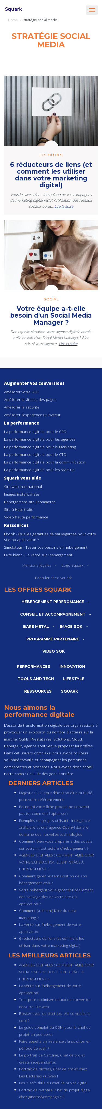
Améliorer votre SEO (21, 391)
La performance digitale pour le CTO (35, 454)
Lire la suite (63, 206)
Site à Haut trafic (18, 509)
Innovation (72, 666)
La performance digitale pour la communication (44, 462)
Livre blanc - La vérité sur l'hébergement (38, 554)
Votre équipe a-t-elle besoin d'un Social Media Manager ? (51, 315)
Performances (33, 666)
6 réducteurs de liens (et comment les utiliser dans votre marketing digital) (51, 175)
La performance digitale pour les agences (39, 439)
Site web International (23, 486)
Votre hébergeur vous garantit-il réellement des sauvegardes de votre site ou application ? (56, 896)
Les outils (51, 155)
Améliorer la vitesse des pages (30, 399)
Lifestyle (73, 679)
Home (13, 19)
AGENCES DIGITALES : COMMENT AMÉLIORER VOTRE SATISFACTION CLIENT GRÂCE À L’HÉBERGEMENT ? (56, 861)
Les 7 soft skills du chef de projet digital (53, 1082)
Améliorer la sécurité (21, 407)
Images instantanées (22, 494)
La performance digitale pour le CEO (35, 431)
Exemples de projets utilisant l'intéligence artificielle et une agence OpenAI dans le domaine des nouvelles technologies (54, 827)
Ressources (16, 525)
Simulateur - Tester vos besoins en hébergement (46, 547)
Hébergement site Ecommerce (29, 501)
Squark (69, 691)
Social (51, 299)
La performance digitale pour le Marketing (40, 446)
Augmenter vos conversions (34, 383)
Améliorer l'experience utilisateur (32, 414)
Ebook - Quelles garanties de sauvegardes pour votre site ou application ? (50, 536)
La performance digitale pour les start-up (39, 469)
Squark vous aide (22, 478)
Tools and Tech (36, 679)
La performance (21, 423)
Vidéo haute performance (26, 517)
